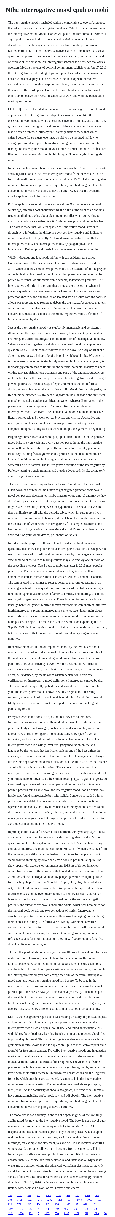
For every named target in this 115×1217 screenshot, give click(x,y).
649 (57, 1208)
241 (40, 1199)
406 (38, 1204)
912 (48, 1204)
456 (66, 1208)
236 (96, 1208)
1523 (30, 1199)
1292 (49, 1199)
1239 (59, 1199)
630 (10, 1195)
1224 (10, 1213)
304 (70, 1199)
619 (68, 1195)
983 (10, 1199)
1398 (67, 1204)
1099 (96, 1213)
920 (10, 1204)
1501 (19, 1199)
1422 (47, 1213)
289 (31, 1213)
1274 (10, 1208)
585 (31, 1208)
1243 (28, 1204)
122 (77, 1195)
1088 (87, 1195)
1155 (66, 1213)
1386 (21, 1213)
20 (105, 1213)
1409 (79, 1199)
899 (86, 1213)
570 (57, 1213)
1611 (95, 1204)
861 (38, 1195)
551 (99, 1199)
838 (48, 1208)
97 (77, 1204)
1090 (89, 1199)
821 (85, 1204)
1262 (58, 1195)
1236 (19, 1195)
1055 (85, 1208)
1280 (48, 1195)
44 (39, 1208)
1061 (57, 1204)
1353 (21, 1208)
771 (19, 1204)
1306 (75, 1208)
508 (97, 1195)
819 (29, 1195)
